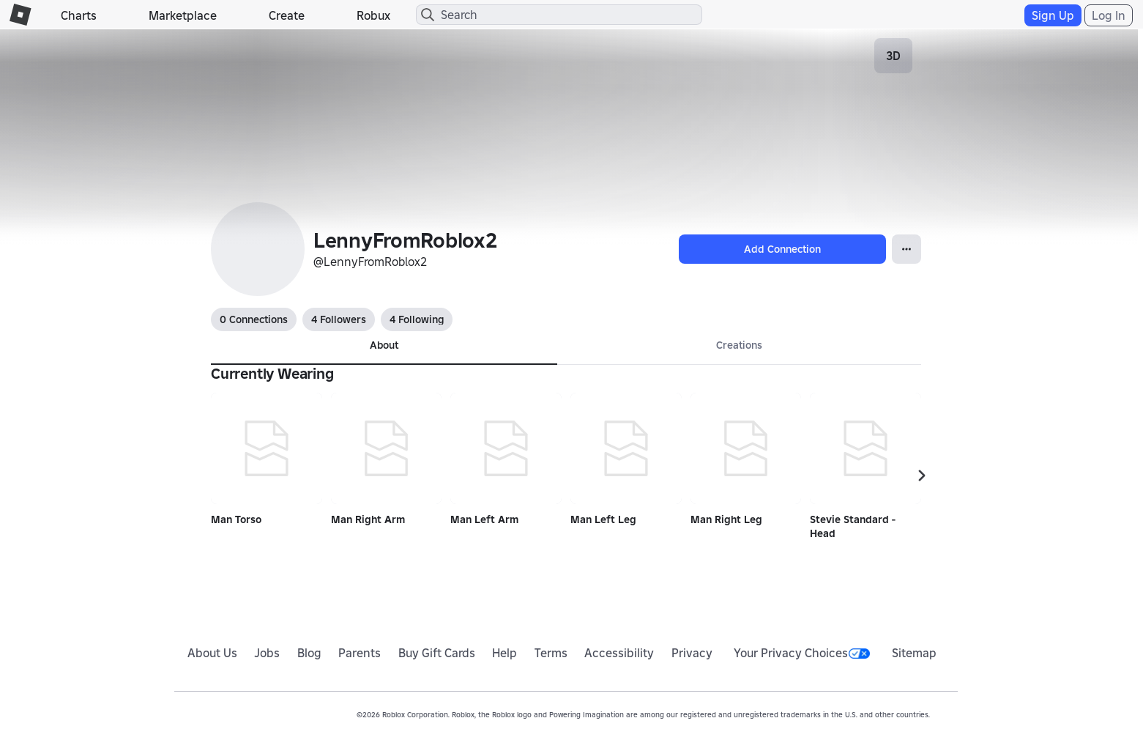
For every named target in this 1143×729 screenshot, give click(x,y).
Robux (373, 15)
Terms (551, 652)
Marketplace (183, 15)
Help (504, 652)
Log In (1108, 15)
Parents (359, 652)
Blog (309, 652)
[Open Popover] (906, 249)
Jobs (267, 652)
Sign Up (1053, 15)
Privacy (691, 652)
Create (287, 15)
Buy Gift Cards (436, 652)
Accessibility (619, 652)
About (384, 345)
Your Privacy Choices (802, 652)
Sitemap (914, 652)
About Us (212, 652)
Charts (79, 15)
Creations (739, 345)
